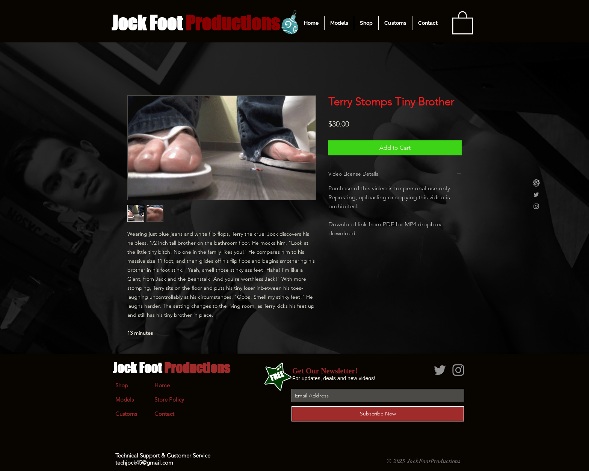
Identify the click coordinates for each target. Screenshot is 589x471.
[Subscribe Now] (377, 413)
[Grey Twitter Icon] (536, 194)
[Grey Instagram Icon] (536, 206)
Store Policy (169, 399)
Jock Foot (171, 368)
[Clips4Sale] (536, 183)
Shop (121, 385)
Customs (126, 413)
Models (124, 399)
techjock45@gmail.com (144, 462)
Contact (164, 413)
